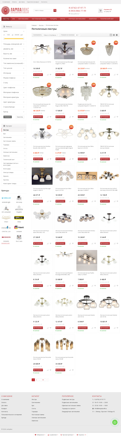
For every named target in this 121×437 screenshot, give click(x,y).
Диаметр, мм (13, 49)
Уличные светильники (76, 19)
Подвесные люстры (68, 399)
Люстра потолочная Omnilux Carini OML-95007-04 (64, 231)
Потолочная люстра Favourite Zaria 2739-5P (42, 358)
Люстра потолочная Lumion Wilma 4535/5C (41, 316)
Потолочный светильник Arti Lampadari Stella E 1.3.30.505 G (86, 62)
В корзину (38, 74)
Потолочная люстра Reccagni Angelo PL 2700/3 (64, 62)
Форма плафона (13, 78)
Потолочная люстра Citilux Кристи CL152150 (86, 147)
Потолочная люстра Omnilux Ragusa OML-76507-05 (64, 105)
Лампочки (93, 19)
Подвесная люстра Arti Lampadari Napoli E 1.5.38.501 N (87, 105)
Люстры (6, 19)
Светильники (23, 19)
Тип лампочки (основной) (13, 63)
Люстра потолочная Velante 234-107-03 (86, 316)
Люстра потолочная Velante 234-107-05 (108, 316)
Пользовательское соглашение (11, 414)
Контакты (44, 2)
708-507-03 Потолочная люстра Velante (107, 147)
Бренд (13, 112)
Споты (62, 19)
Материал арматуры (13, 97)
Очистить (20, 117)
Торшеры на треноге (68, 408)
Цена (13, 31)
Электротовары (8, 172)
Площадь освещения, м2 (13, 44)
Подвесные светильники (70, 402)
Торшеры (53, 19)
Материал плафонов (13, 92)
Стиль (13, 83)
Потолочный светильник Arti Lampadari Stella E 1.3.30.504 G (109, 62)
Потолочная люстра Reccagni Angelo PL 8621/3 (42, 189)
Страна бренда (13, 107)
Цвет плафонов (13, 87)
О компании (6, 2)
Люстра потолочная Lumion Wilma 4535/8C (63, 316)
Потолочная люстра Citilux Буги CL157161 (63, 189)
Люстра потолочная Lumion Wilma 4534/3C (108, 231)
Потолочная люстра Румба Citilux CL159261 (86, 273)
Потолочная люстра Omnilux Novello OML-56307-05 (41, 147)
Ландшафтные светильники (71, 411)
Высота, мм (13, 54)
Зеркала (5, 176)
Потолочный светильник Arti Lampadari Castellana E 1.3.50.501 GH (41, 105)
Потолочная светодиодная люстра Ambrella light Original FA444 (64, 148)
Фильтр (7, 27)
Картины (6, 180)
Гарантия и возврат (33, 2)
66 (43, 380)
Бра (13, 19)
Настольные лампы (39, 19)
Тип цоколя (13, 68)
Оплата (14, 2)
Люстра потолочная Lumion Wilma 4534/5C (41, 273)
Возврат (4, 408)
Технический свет (107, 19)
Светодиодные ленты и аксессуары (10, 164)
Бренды (3, 418)
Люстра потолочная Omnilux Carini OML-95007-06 (86, 231)
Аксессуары (7, 169)
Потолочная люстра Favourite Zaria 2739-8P (64, 358)
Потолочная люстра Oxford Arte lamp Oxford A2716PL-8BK (109, 189)
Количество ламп (13, 58)
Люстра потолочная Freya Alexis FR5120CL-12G (41, 231)
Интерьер (13, 73)
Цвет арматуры (13, 102)
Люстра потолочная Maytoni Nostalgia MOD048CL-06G (64, 273)
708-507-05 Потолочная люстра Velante (107, 105)
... (117, 19)
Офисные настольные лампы (71, 405)
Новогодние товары (9, 183)
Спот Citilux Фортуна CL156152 (42, 62)
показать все (5, 243)
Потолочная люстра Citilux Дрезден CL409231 (86, 189)
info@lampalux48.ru (101, 408)
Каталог (7, 126)
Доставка (22, 2)
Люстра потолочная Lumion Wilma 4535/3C (108, 273)
